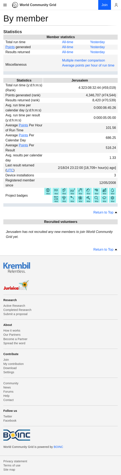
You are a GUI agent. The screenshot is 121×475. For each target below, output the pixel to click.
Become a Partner (15, 339)
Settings (8, 372)
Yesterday (97, 42)
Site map (9, 469)
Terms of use (11, 465)
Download (10, 368)
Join (6, 359)
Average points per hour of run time (88, 65)
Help (6, 395)
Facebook (10, 420)
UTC (9, 170)
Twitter (7, 416)
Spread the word (14, 343)
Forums (8, 391)
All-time (67, 42)
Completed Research (17, 310)
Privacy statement (15, 461)
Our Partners (11, 334)
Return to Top (105, 212)
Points (10, 47)
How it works (11, 330)
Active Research (14, 305)
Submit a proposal (15, 314)
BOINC (58, 447)
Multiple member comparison (83, 60)
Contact (8, 400)
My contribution (13, 364)
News (7, 387)
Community (10, 383)
